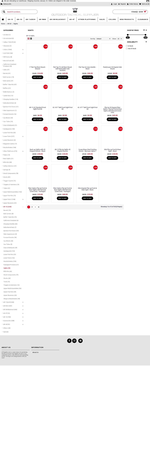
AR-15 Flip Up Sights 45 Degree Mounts (62, 150)
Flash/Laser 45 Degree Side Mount (112, 68)
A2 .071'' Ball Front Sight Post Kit (87, 108)
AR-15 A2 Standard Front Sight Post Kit (37, 108)
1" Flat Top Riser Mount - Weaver (37, 68)
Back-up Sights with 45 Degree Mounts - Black (37, 150)
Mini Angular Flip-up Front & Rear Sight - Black (87, 189)
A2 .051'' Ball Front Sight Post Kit (62, 108)
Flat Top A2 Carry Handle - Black (87, 68)
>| (38, 207)
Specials (6, 331)
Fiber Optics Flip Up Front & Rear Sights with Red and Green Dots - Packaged (37, 189)
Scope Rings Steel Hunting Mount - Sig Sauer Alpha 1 (87, 150)
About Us (34, 352)
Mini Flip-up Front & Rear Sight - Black (112, 150)
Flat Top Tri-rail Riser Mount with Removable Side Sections (62, 68)
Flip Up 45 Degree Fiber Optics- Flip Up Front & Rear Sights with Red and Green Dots (112, 110)
